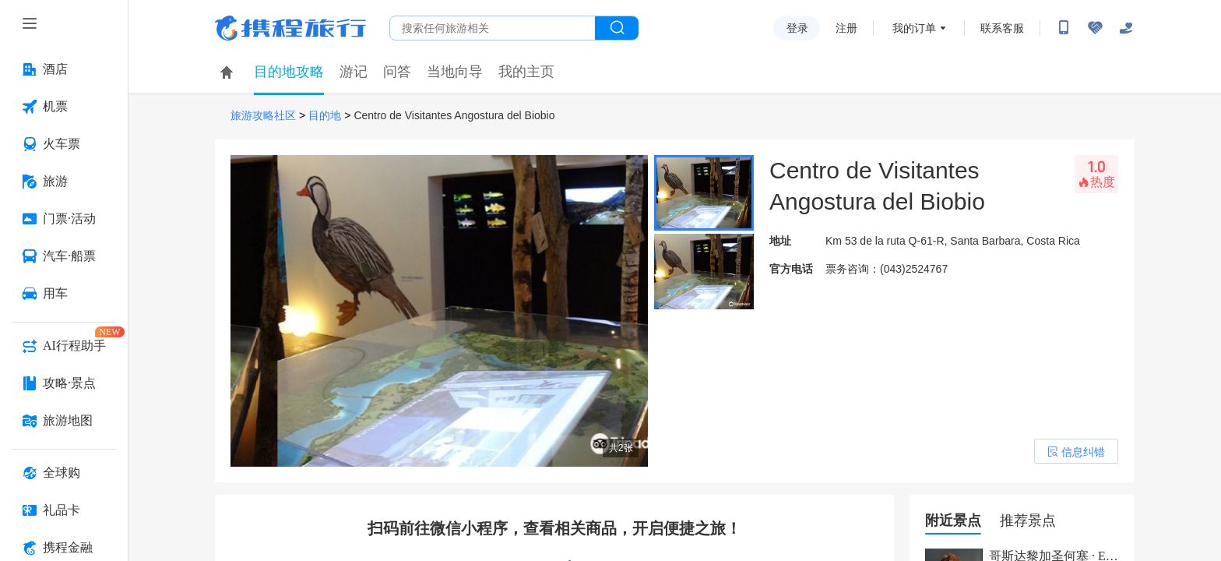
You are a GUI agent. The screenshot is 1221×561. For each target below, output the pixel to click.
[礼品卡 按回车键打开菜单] (64, 510)
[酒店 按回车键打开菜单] (64, 69)
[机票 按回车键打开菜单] (64, 106)
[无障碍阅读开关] (1095, 28)
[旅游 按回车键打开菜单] (64, 181)
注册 (846, 28)
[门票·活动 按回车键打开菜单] (64, 219)
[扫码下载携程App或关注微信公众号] (1063, 28)
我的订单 (914, 28)
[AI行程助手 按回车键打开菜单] (64, 346)
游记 (354, 71)
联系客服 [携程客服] (1002, 28)
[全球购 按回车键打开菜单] (64, 473)
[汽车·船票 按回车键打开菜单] (64, 256)
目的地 (324, 116)
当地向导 (455, 71)
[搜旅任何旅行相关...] (492, 28)
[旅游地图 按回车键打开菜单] (64, 420)
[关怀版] (1126, 28)
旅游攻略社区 (263, 116)
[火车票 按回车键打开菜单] (64, 144)
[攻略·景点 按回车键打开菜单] (64, 383)
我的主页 (526, 71)
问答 (397, 71)
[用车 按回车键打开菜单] (64, 293)
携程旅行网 (290, 28)
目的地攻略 (289, 71)
